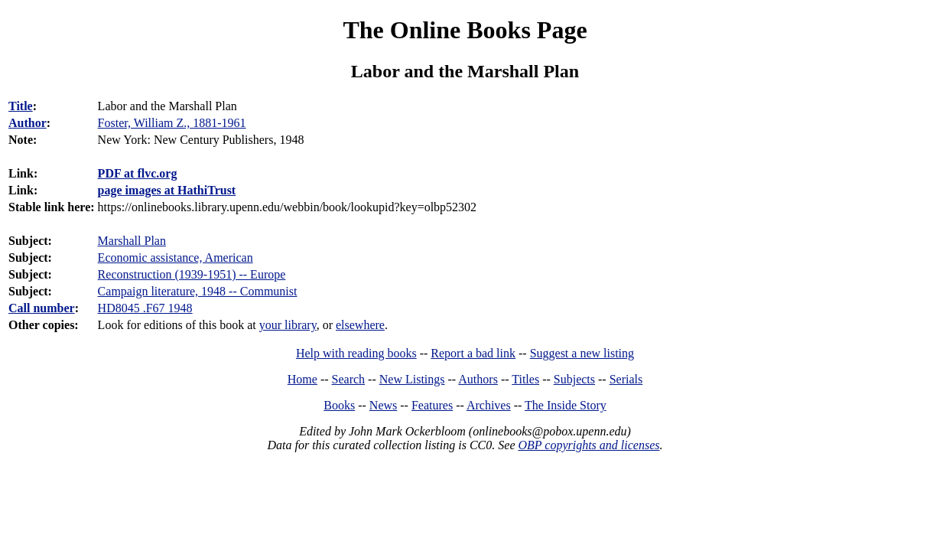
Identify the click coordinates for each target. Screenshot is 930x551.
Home (302, 379)
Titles (525, 379)
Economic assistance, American (175, 257)
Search (349, 379)
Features (432, 405)
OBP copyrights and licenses (588, 445)
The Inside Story (565, 405)
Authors (478, 379)
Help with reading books (356, 353)
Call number (41, 308)
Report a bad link (473, 353)
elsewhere (360, 324)
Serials (626, 379)
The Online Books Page (465, 30)
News (383, 405)
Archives (489, 405)
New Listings (412, 379)
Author (27, 122)
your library (288, 324)
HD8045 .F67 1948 (145, 308)
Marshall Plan (132, 240)
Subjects (574, 379)
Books (339, 405)
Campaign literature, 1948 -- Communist (198, 291)
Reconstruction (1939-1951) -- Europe (192, 274)
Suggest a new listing (582, 353)
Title (20, 105)
